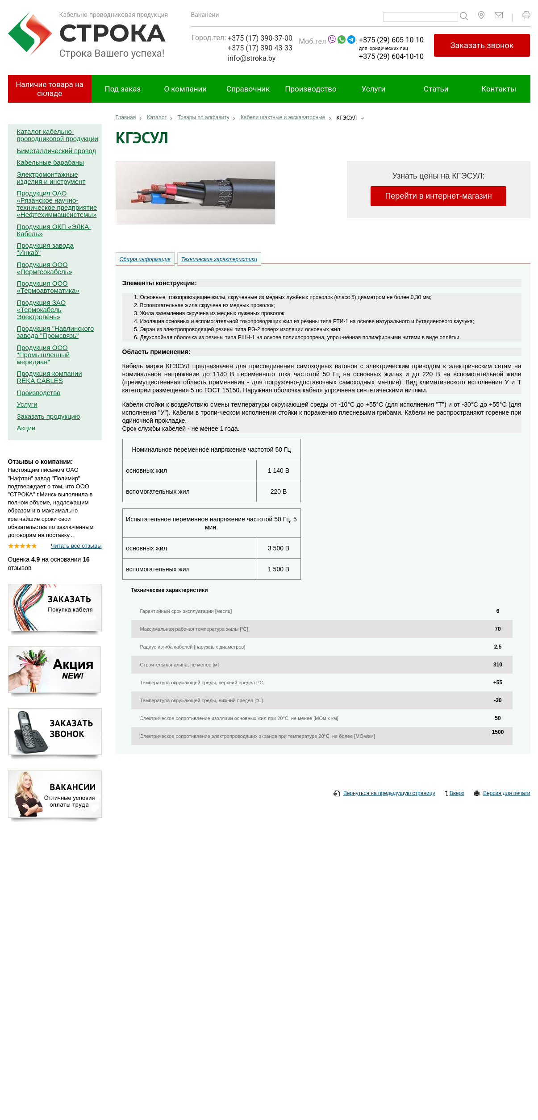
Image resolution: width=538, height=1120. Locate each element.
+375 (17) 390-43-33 (260, 48)
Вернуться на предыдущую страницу (384, 793)
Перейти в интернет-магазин (438, 196)
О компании (185, 88)
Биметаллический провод (56, 150)
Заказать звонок (482, 45)
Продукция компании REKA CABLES (49, 377)
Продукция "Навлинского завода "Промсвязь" (55, 332)
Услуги (374, 88)
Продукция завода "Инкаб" (45, 248)
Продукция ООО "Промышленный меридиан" (43, 355)
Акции (26, 428)
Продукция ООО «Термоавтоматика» (48, 286)
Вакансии (205, 14)
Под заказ (123, 88)
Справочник (248, 88)
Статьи (436, 88)
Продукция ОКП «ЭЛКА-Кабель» (54, 230)
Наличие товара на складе (49, 89)
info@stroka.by (251, 58)
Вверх (454, 793)
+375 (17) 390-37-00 (260, 38)
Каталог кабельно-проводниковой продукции (57, 135)
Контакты (498, 88)
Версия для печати (502, 793)
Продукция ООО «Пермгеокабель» (44, 268)
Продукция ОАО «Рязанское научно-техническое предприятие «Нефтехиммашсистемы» (57, 203)
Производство (310, 88)
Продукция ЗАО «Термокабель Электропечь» (41, 310)
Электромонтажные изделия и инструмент (51, 178)
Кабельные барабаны (50, 162)
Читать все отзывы (76, 545)
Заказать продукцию (48, 416)
